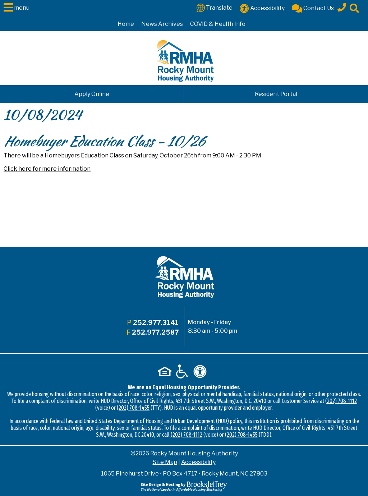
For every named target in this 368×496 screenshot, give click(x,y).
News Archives (162, 23)
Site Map (165, 462)
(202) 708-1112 (341, 401)
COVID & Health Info (217, 23)
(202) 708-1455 (133, 407)
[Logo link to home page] (184, 60)
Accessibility (198, 462)
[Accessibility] (262, 7)
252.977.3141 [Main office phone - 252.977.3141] (156, 322)
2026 (142, 453)
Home (126, 23)
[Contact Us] (313, 7)
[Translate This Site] (215, 7)
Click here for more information (47, 168)
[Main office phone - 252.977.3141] (341, 6)
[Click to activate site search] (354, 7)
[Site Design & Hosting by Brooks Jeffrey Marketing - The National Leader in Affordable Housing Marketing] (184, 485)
